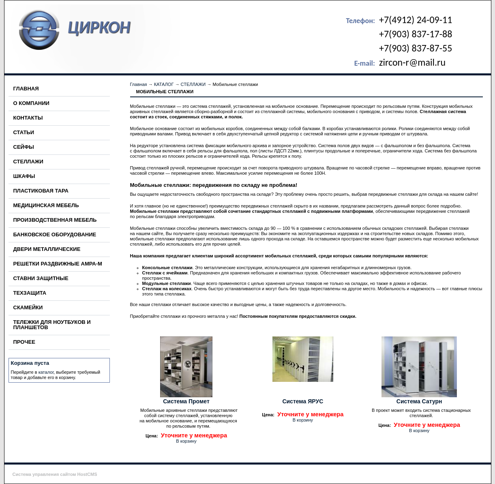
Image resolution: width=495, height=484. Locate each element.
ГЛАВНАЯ (26, 89)
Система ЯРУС (302, 401)
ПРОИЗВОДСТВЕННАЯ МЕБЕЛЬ (55, 220)
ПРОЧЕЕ (24, 342)
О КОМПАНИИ (31, 103)
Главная (138, 84)
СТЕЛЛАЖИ (28, 161)
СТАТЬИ (23, 132)
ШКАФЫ (24, 176)
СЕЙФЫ (23, 147)
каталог (46, 372)
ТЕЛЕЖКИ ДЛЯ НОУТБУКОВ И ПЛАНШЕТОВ (52, 324)
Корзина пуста (30, 363)
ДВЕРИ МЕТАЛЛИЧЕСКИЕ (47, 249)
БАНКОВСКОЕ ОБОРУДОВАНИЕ (54, 234)
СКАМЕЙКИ (28, 307)
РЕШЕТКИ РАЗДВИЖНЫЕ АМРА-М (57, 264)
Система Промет (186, 401)
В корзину (186, 441)
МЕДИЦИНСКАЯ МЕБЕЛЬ (46, 205)
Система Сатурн (419, 401)
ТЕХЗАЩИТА (30, 293)
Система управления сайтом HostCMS (55, 474)
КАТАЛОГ (164, 84)
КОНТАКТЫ (28, 118)
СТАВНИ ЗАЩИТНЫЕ (41, 278)
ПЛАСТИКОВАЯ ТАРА (41, 191)
